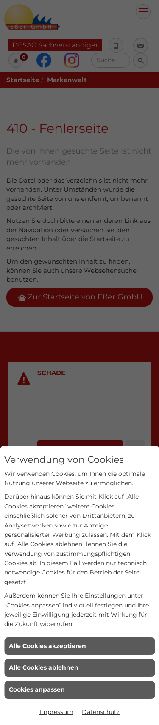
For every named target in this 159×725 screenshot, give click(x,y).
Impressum (56, 712)
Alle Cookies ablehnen (43, 667)
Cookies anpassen (37, 689)
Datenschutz (101, 712)
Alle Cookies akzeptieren (47, 646)
